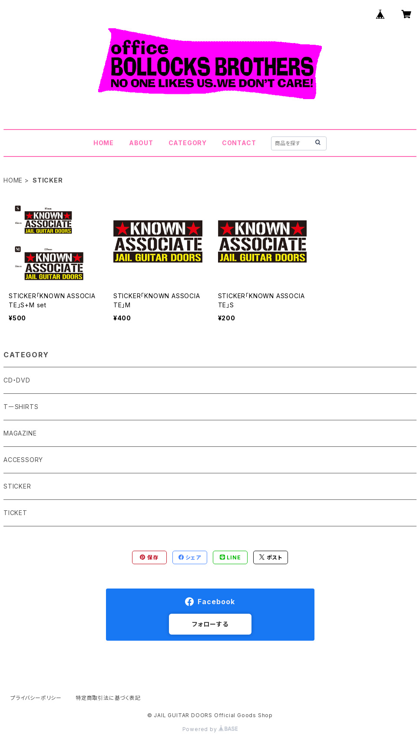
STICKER (17, 486)
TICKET (15, 512)
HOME (103, 142)
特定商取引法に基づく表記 (108, 698)
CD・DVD (16, 380)
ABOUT (141, 142)
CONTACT (239, 142)
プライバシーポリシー (36, 698)
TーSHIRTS (20, 406)
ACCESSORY (23, 459)
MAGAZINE (19, 433)
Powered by (210, 729)
